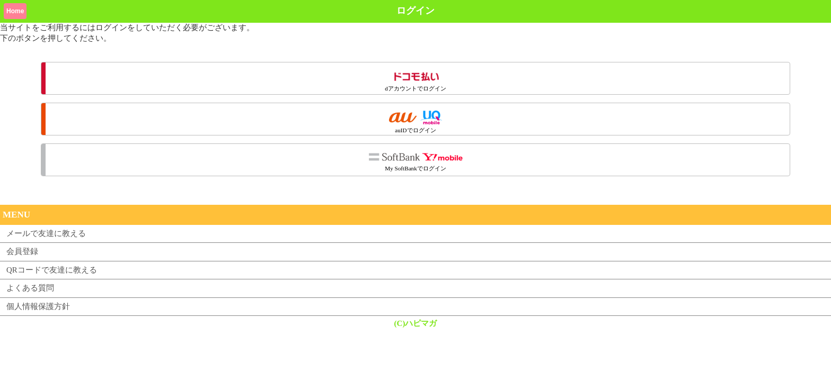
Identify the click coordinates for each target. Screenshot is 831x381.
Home (15, 11)
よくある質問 (30, 288)
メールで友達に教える (46, 233)
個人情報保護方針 (38, 306)
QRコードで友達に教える (51, 270)
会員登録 (22, 251)
